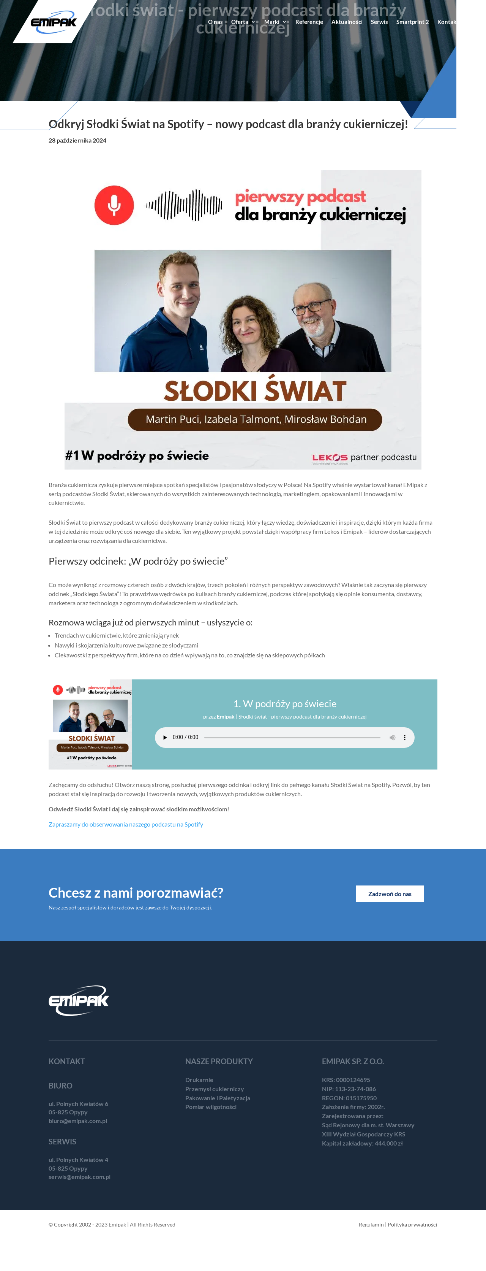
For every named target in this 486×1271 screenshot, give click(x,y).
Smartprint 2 (412, 22)
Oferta (239, 22)
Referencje (309, 22)
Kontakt (448, 22)
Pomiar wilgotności (211, 1106)
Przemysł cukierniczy (214, 1088)
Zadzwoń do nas (390, 893)
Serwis (379, 22)
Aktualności (347, 22)
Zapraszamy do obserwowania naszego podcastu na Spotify (126, 824)
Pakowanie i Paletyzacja (217, 1097)
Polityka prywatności (412, 1224)
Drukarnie (199, 1079)
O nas (215, 22)
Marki (271, 22)
